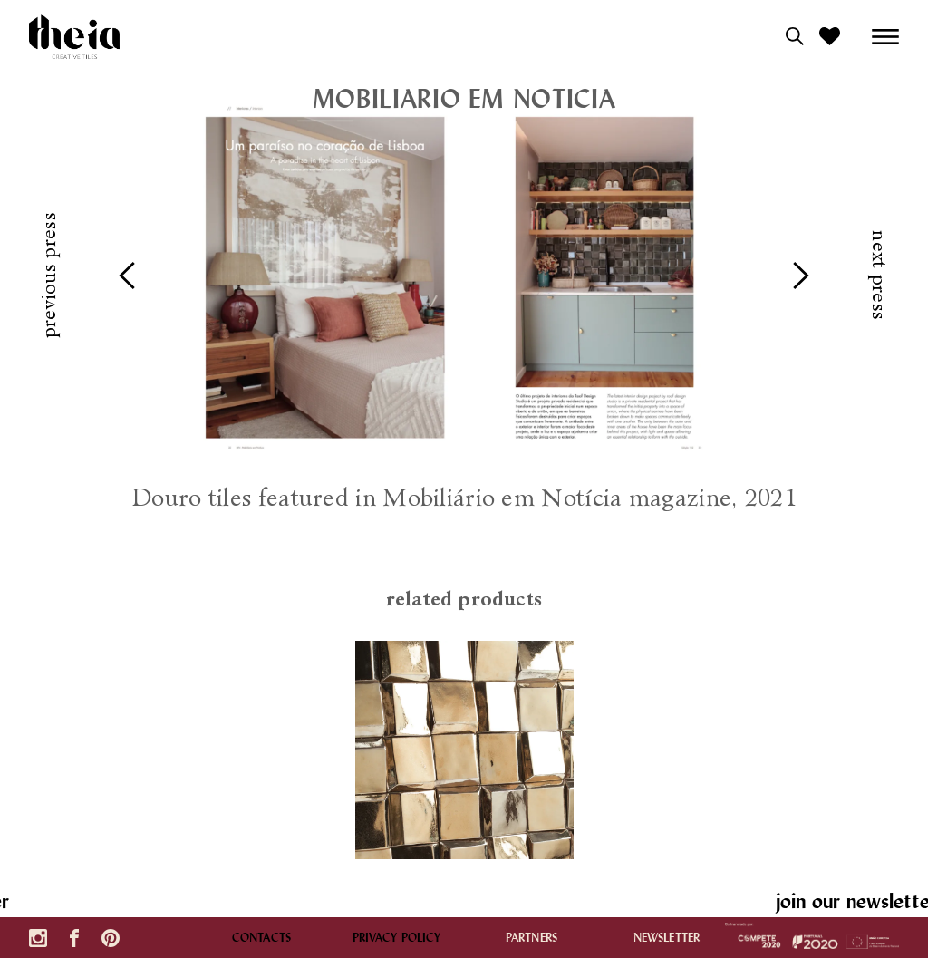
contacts (261, 937)
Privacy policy (397, 937)
